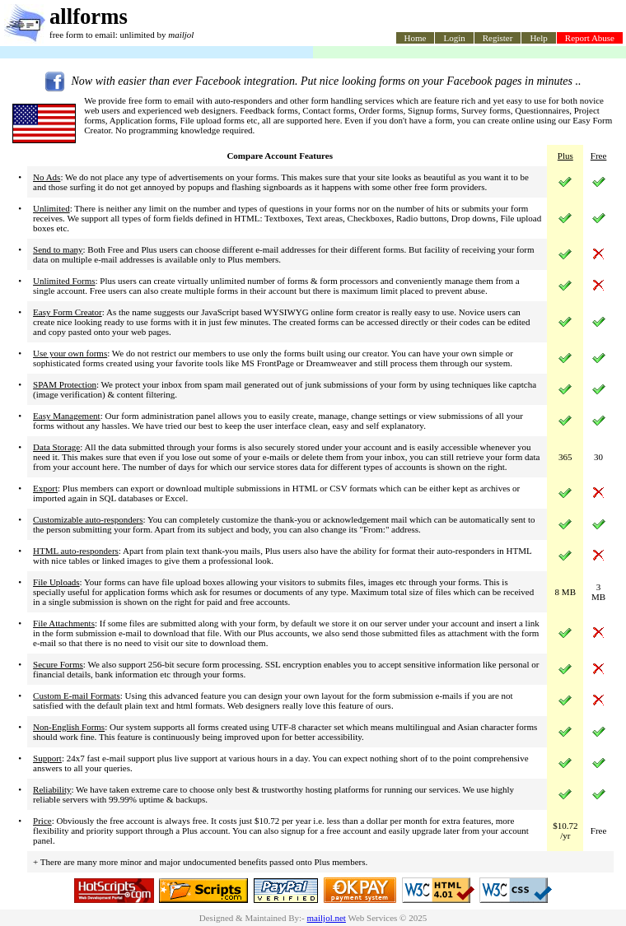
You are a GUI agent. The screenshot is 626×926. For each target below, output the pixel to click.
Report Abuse (589, 38)
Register (498, 38)
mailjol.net (326, 918)
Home (415, 38)
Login (454, 38)
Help (538, 38)
